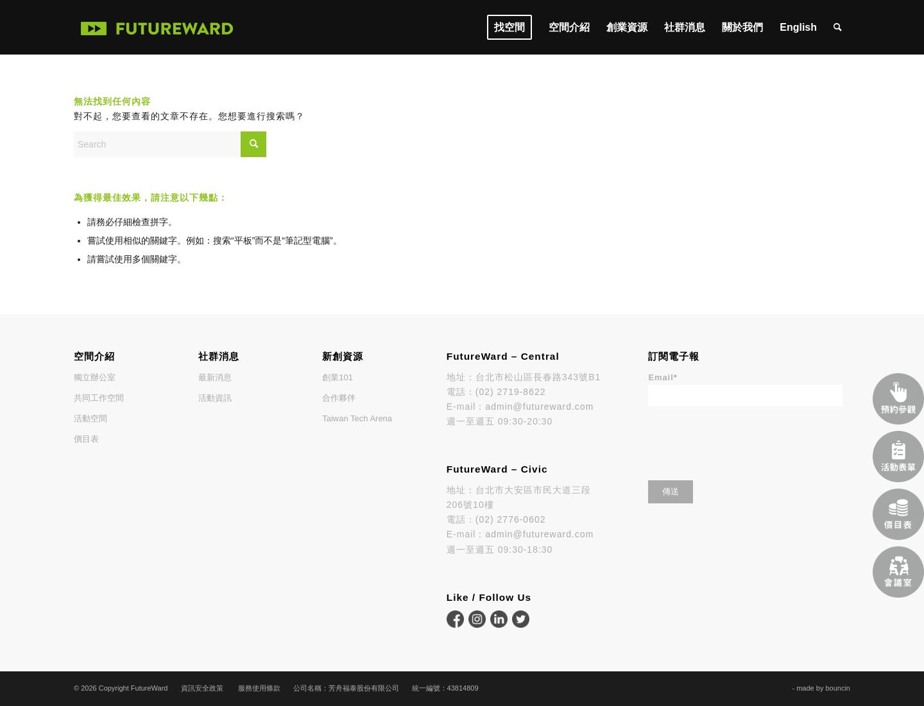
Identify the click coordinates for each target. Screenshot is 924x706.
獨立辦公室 (95, 377)
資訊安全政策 (202, 688)
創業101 (337, 377)
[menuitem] (509, 27)
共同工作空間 (99, 398)
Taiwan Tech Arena (357, 418)
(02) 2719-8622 (510, 392)
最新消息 (215, 377)
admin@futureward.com (539, 406)
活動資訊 (215, 398)
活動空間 (90, 418)
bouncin (837, 688)
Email (662, 377)
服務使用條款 (259, 688)
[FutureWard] (157, 27)
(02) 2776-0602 (510, 519)
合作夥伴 (338, 398)
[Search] (837, 27)
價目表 (86, 439)
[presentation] (745, 439)
